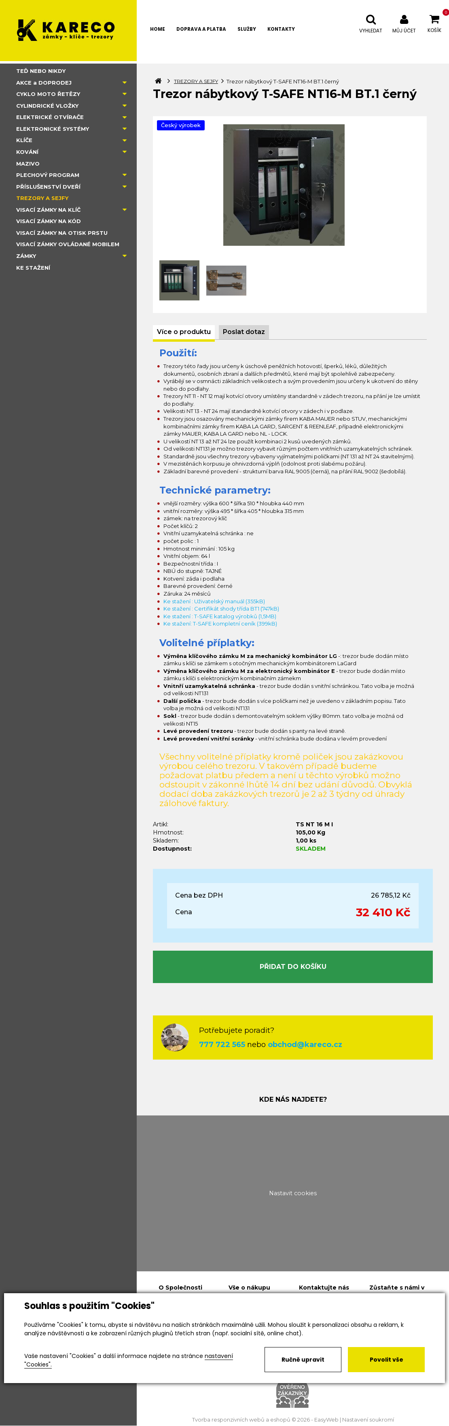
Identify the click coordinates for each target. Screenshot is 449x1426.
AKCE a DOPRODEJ (44, 82)
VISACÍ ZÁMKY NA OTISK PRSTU (62, 233)
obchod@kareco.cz (305, 1044)
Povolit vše (386, 1360)
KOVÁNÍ (27, 152)
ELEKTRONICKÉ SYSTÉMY (52, 129)
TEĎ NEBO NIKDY (41, 71)
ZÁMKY (26, 256)
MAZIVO (28, 163)
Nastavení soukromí (368, 1420)
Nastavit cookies (293, 1193)
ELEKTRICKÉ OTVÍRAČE (50, 117)
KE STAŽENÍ (33, 267)
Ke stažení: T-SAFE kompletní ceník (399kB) (220, 623)
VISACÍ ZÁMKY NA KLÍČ (48, 209)
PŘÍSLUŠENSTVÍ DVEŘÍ (48, 186)
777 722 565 (222, 1044)
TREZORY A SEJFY (42, 198)
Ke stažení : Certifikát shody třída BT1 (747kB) (221, 608)
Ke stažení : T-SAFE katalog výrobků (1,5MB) (219, 616)
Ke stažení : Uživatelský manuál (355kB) (214, 601)
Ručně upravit (303, 1360)
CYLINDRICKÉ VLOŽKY (47, 105)
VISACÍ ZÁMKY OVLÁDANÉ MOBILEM (67, 244)
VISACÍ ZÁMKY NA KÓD (48, 221)
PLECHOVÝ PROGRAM (47, 175)
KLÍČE (24, 140)
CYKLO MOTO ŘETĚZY (48, 94)
